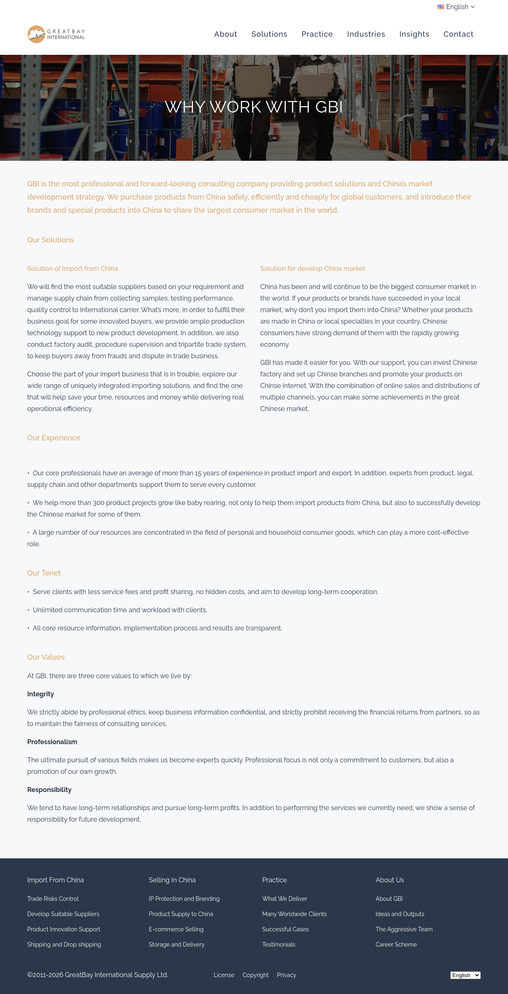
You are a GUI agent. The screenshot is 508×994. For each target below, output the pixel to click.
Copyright (256, 975)
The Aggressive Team (404, 929)
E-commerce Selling (176, 929)
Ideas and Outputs (400, 914)
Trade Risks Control (52, 898)
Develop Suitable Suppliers (63, 914)
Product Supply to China (181, 914)
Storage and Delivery (177, 944)
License (224, 975)
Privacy (286, 975)
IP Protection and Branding (184, 898)
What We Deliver (284, 898)
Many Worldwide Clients (294, 914)
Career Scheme (396, 944)
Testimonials (278, 944)
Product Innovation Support (63, 929)
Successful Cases (285, 929)
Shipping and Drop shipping (64, 944)
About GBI (389, 898)
